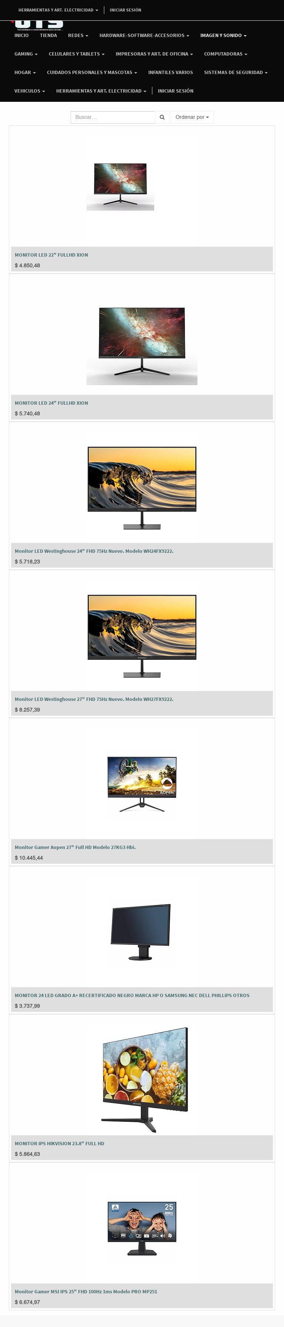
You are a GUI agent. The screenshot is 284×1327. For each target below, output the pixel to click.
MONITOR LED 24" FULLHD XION (51, 403)
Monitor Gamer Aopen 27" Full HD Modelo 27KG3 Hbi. (75, 847)
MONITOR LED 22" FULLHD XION (51, 254)
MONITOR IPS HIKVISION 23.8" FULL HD (59, 1143)
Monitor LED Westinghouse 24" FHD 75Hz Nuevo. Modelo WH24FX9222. (94, 551)
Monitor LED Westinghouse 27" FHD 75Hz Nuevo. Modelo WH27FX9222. (94, 699)
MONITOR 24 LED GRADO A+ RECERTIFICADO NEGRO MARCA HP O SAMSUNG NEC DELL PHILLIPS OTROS (132, 995)
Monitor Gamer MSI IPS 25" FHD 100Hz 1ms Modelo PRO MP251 (86, 1291)
